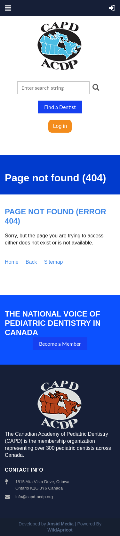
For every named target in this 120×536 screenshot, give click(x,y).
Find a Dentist (60, 107)
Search (96, 87)
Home (12, 262)
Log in (60, 126)
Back (31, 262)
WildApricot (59, 529)
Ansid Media (60, 523)
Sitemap (53, 262)
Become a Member (60, 344)
